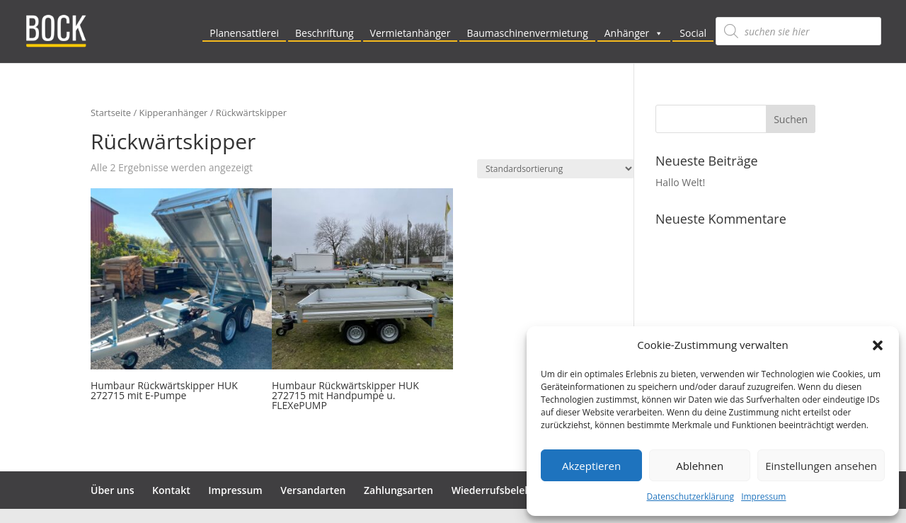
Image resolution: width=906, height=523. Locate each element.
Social (693, 33)
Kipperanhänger (173, 112)
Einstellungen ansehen (821, 466)
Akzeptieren (591, 466)
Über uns (112, 490)
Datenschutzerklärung (691, 496)
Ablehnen (699, 466)
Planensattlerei (244, 33)
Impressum (763, 496)
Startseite (111, 112)
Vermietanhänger (410, 33)
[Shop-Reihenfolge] (555, 168)
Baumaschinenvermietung (526, 33)
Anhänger (634, 33)
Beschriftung (324, 33)
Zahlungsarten (398, 490)
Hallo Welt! (680, 182)
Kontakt (171, 490)
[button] (878, 345)
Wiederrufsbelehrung (503, 490)
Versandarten (312, 490)
